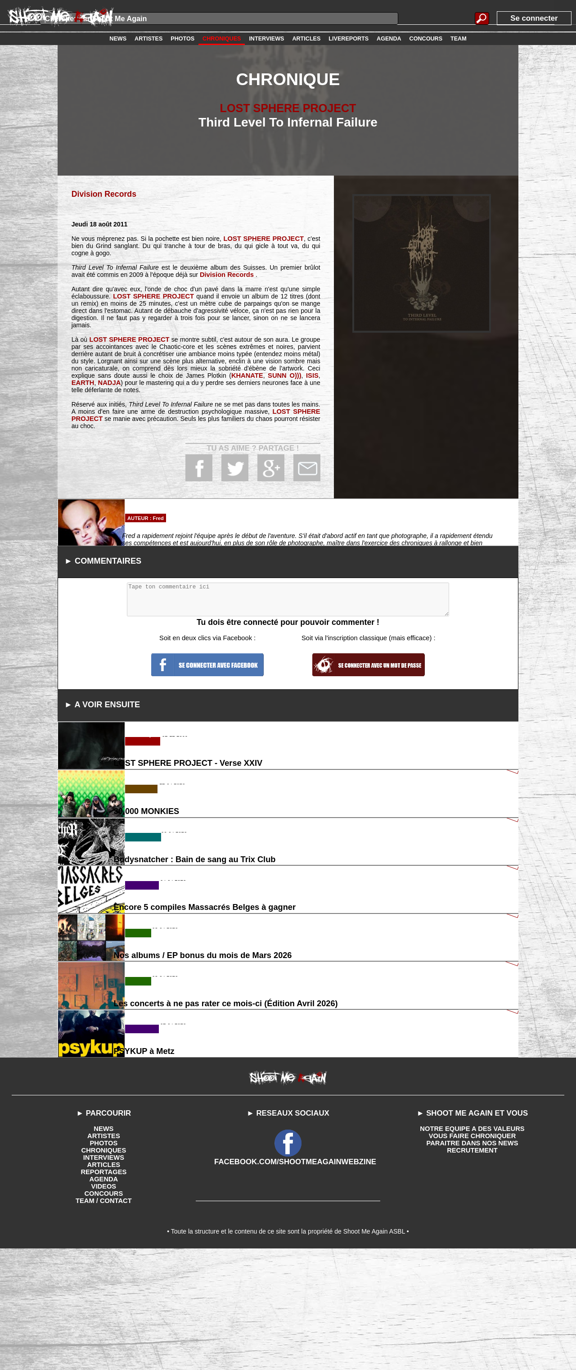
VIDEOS (104, 1303)
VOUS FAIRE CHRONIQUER (472, 1253)
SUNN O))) (286, 375)
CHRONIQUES (103, 1267)
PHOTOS (103, 1260)
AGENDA (103, 1296)
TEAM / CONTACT (103, 1318)
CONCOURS (104, 1311)
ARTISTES (103, 1253)
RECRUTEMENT (472, 1267)
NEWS (103, 1246)
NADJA (108, 382)
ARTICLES (103, 1282)
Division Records (102, 194)
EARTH (82, 382)
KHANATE (249, 375)
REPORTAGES (104, 1289)
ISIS (312, 375)
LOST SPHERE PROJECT (288, 108)
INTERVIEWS (103, 1275)
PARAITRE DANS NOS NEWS (472, 1260)
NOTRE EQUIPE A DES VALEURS (472, 1246)
